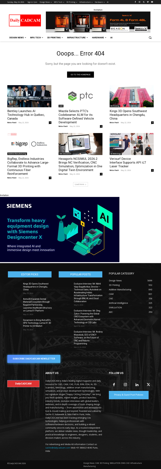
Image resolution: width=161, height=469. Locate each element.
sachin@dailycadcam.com (57, 447)
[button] (150, 37)
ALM (61, 106)
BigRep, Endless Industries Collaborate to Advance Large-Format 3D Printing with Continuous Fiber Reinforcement (28, 166)
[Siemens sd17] (59, 261)
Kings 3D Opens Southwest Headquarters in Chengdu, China (128, 114)
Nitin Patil (11, 122)
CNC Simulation (65, 154)
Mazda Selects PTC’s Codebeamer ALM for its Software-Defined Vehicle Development (76, 116)
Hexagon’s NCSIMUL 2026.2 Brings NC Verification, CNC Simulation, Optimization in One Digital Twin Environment (80, 164)
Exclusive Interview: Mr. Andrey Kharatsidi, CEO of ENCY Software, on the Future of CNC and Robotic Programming (88, 338)
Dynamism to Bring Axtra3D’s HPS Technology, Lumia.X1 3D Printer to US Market (37, 323)
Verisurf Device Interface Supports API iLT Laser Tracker (128, 162)
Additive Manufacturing (17, 154)
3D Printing (115, 106)
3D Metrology (116, 154)
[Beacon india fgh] (98, 22)
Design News (13, 106)
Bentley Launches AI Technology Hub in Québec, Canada (26, 114)
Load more (80, 184)
